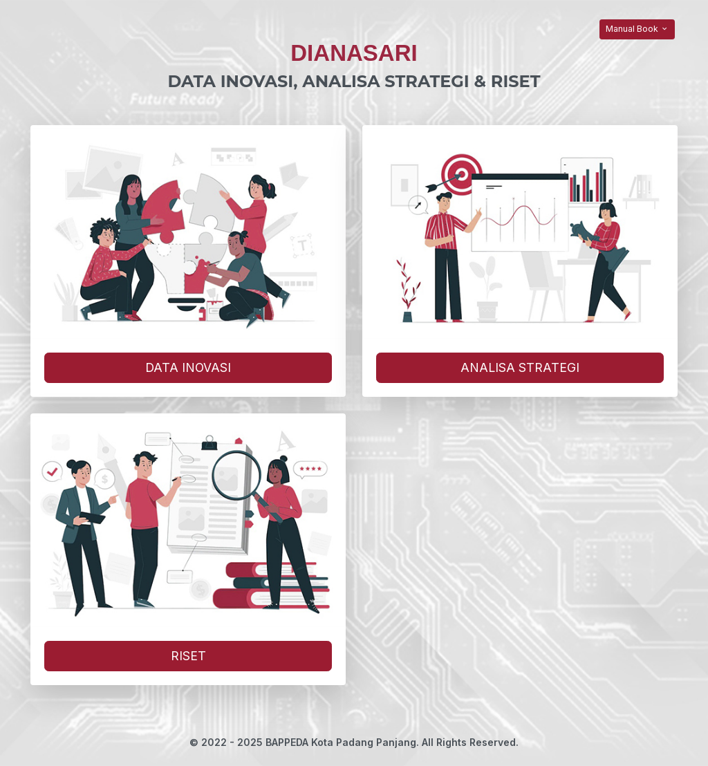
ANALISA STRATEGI (519, 367)
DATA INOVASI (188, 367)
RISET (188, 655)
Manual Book (637, 29)
